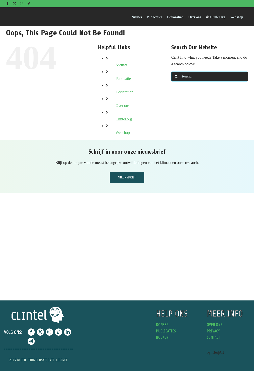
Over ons (122, 105)
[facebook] (31, 332)
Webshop (122, 132)
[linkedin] (67, 332)
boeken (162, 337)
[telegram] (31, 341)
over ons (214, 325)
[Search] (176, 76)
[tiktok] (58, 332)
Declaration (124, 92)
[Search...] (209, 76)
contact (213, 337)
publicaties (166, 331)
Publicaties (123, 78)
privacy (213, 331)
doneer (162, 325)
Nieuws (121, 65)
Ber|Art (218, 352)
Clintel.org (123, 119)
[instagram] (49, 332)
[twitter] (40, 332)
